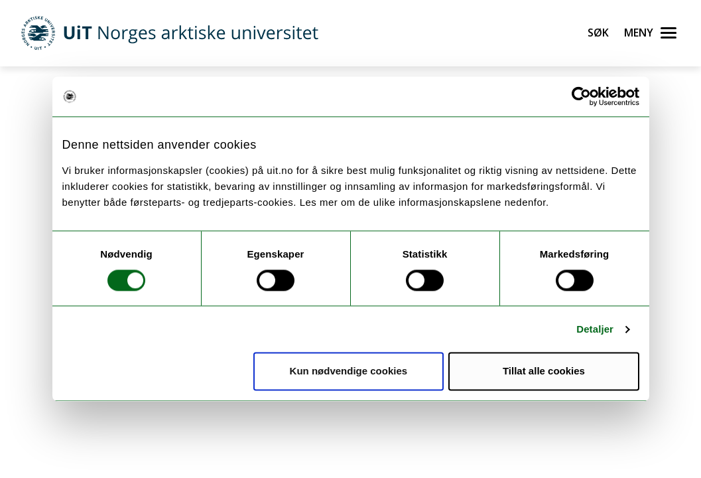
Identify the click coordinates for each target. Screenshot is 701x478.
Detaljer (594, 329)
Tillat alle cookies (544, 371)
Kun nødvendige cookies (349, 371)
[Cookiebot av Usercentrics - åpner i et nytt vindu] (581, 96)
